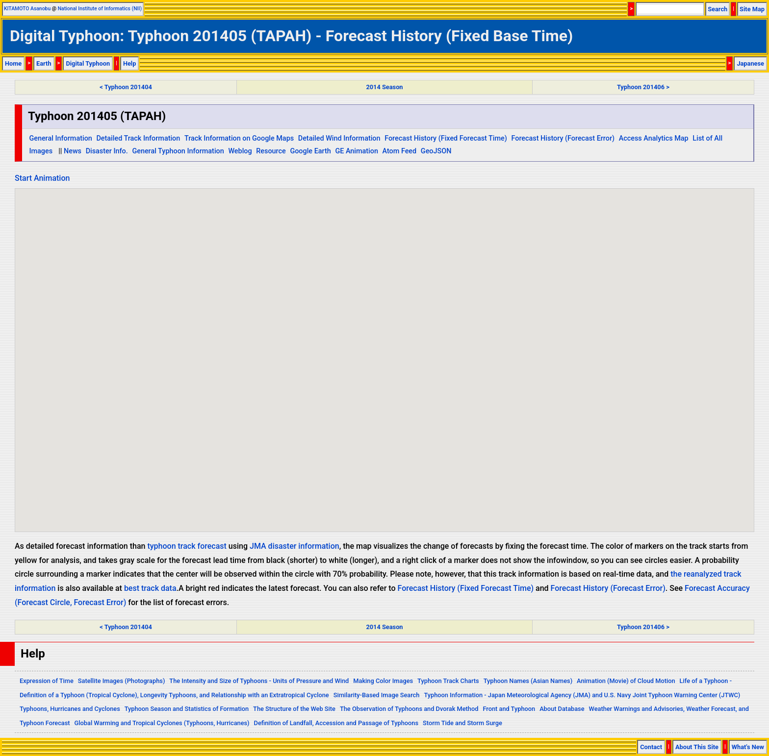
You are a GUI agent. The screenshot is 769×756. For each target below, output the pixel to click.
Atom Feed (400, 151)
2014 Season (384, 87)
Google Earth (310, 151)
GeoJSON (436, 151)
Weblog (240, 151)
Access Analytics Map (654, 138)
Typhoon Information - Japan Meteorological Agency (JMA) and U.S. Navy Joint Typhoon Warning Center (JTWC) (582, 695)
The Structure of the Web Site (294, 708)
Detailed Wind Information (339, 138)
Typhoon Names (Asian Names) (528, 680)
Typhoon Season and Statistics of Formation (187, 708)
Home (13, 63)
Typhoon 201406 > (643, 87)
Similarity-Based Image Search (376, 695)
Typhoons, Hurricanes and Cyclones (70, 708)
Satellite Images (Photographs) (121, 680)
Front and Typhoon (509, 708)
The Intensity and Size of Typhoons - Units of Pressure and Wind (259, 680)
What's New (748, 747)
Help (129, 63)
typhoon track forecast (186, 546)
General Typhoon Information (178, 151)
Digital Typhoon (88, 63)
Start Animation (42, 178)
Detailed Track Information (138, 138)
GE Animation (356, 151)
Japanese (750, 63)
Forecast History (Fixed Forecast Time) (445, 138)
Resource (271, 151)
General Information (60, 138)
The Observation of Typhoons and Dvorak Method (409, 708)
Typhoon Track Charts (448, 680)
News (72, 151)
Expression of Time (47, 680)
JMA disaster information (294, 546)
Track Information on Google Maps (239, 138)
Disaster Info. (107, 151)
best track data (150, 588)
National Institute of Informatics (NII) (100, 8)
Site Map (752, 9)
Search (717, 9)
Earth (43, 63)
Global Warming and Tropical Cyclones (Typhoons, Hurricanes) (162, 723)
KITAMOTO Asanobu (27, 8)
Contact (651, 747)
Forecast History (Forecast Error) (563, 138)
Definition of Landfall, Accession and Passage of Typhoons (336, 723)
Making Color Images (383, 680)
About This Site (696, 747)
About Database (561, 708)
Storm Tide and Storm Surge (462, 723)
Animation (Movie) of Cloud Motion (626, 680)
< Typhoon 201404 (126, 87)
